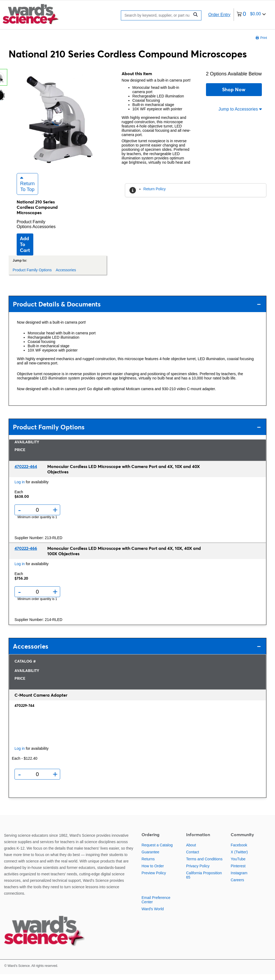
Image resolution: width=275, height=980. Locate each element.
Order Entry (219, 14)
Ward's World (153, 915)
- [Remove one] (19, 515)
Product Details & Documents (137, 310)
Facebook (239, 851)
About (191, 851)
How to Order (153, 872)
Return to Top (27, 189)
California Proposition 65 (204, 881)
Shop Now (233, 89)
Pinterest (238, 872)
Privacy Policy (197, 872)
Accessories (44, 232)
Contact (192, 858)
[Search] (157, 15)
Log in (20, 488)
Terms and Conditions (204, 865)
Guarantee (150, 858)
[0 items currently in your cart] (251, 14)
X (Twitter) (239, 858)
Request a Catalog (157, 851)
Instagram (239, 879)
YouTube (238, 865)
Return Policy (154, 189)
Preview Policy (154, 879)
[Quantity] (37, 516)
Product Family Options (31, 230)
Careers (237, 886)
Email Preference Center (156, 905)
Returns (148, 865)
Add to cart (25, 250)
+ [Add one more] (55, 515)
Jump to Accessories (240, 109)
